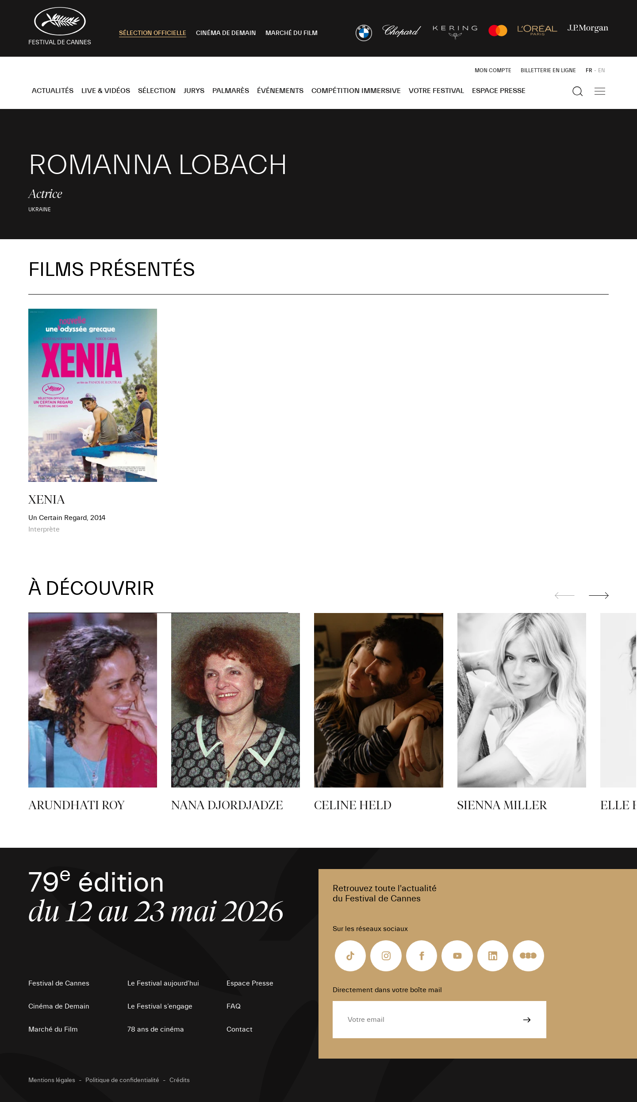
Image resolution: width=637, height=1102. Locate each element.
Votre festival (436, 91)
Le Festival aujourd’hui (163, 983)
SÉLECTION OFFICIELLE (152, 33)
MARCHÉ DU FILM (291, 33)
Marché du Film (53, 1029)
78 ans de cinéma (155, 1029)
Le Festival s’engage (159, 1006)
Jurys (194, 91)
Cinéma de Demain (58, 1006)
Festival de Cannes (58, 983)
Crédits (179, 1080)
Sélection (157, 91)
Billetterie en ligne (548, 70)
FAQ (233, 1006)
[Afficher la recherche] (578, 91)
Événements (280, 91)
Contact (239, 1029)
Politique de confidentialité (122, 1080)
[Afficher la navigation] (600, 91)
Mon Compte (493, 70)
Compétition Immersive (356, 91)
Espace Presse (499, 91)
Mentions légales (51, 1080)
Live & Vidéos (105, 91)
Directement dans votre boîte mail (387, 990)
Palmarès (230, 91)
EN (601, 70)
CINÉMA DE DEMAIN (226, 33)
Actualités (52, 91)
